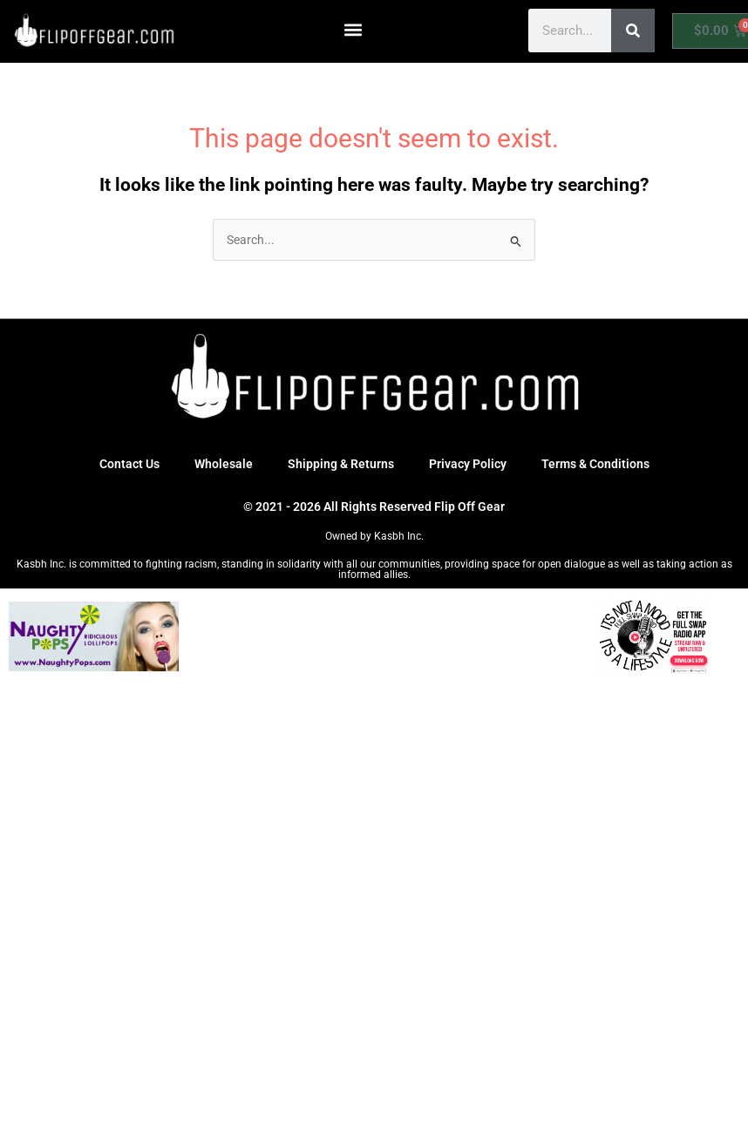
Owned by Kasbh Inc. (374, 536)
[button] (353, 29)
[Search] (633, 30)
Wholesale (223, 464)
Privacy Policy (468, 464)
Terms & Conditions (595, 464)
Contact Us (129, 464)
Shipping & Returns (341, 464)
